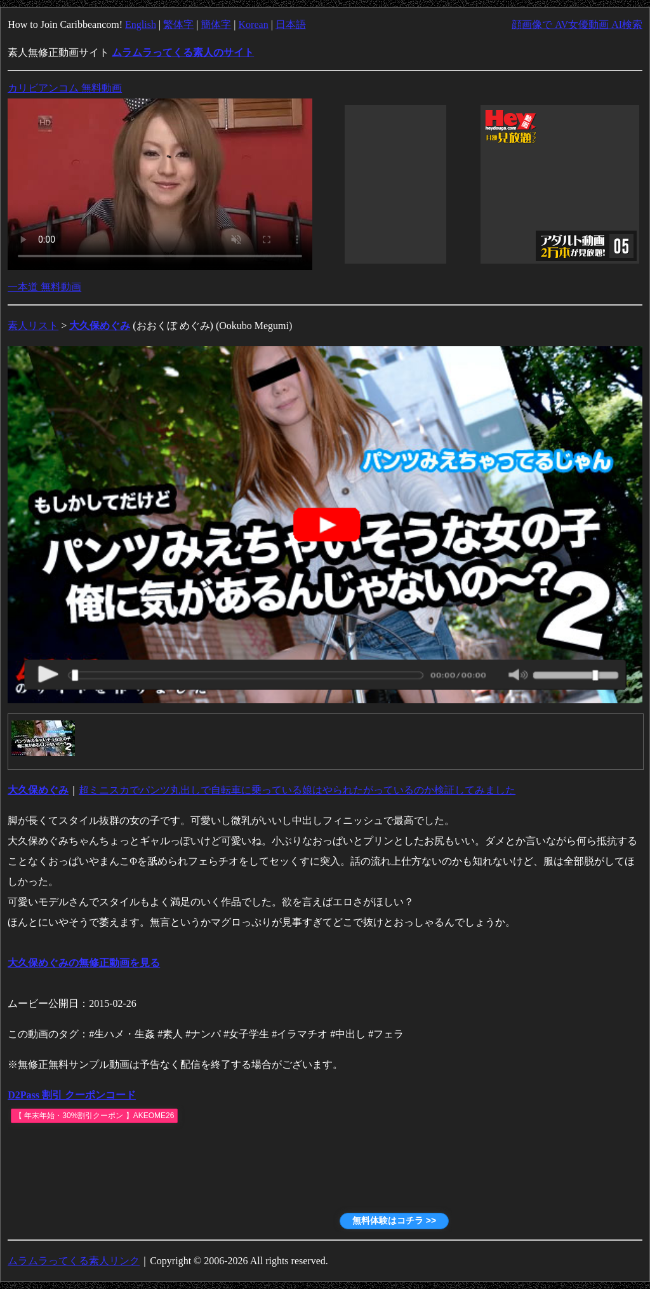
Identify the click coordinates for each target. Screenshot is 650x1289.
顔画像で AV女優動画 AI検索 (577, 24)
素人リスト (33, 325)
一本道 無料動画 (44, 286)
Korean (254, 24)
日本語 (290, 24)
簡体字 (216, 24)
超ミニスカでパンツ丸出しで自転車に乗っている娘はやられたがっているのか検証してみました (297, 790)
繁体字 (178, 24)
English (140, 24)
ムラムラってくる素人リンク (74, 1260)
